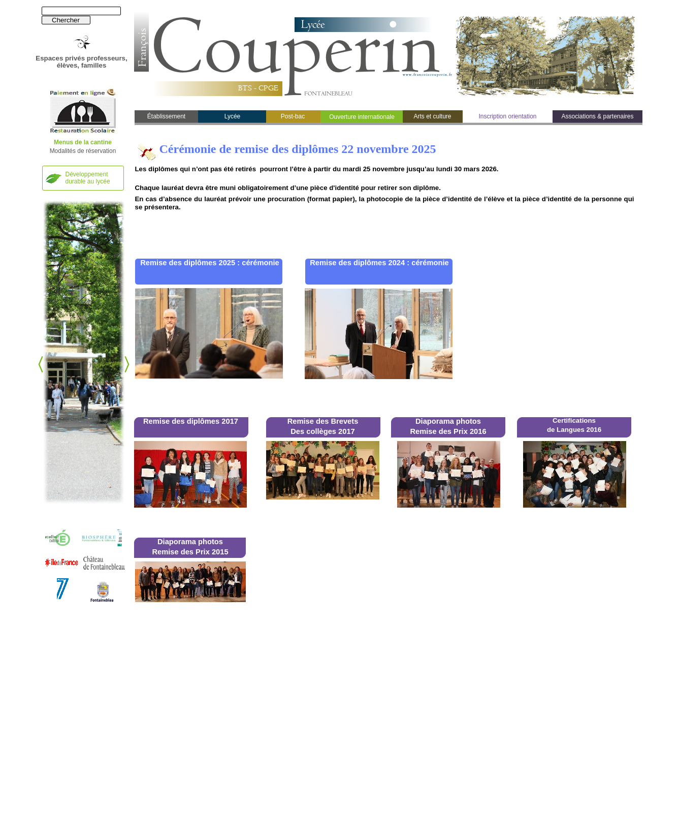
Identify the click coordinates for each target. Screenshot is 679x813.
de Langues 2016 (574, 429)
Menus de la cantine (83, 142)
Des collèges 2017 (322, 431)
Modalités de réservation (83, 150)
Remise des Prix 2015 (190, 552)
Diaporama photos (448, 421)
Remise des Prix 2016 (448, 431)
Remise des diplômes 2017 (190, 421)
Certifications (574, 420)
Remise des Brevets (323, 421)
